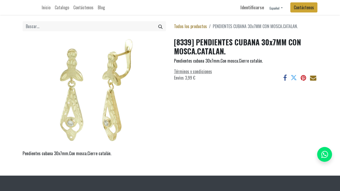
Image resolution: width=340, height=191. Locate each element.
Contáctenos (304, 7)
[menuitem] (46, 7)
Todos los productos (190, 26)
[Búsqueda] (160, 26)
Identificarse (252, 7)
